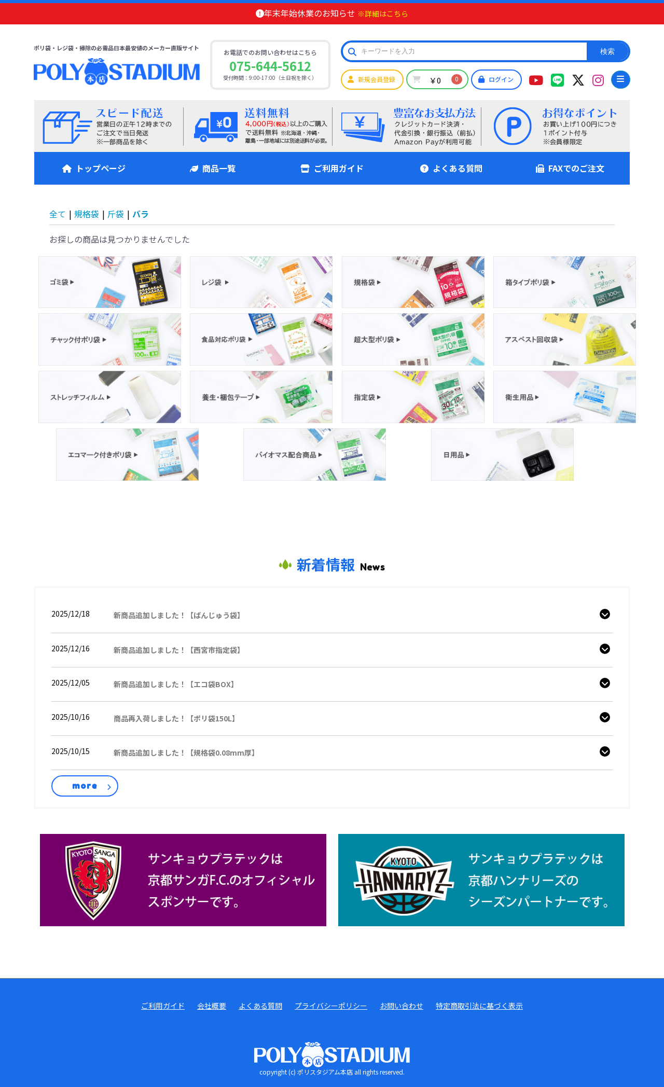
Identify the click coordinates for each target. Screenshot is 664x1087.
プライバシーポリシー (331, 1006)
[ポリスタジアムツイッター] (578, 79)
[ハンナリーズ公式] (481, 879)
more (85, 786)
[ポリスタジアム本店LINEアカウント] (557, 79)
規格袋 (86, 213)
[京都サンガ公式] (183, 879)
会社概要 (211, 1006)
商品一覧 (213, 168)
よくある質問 (451, 168)
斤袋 (115, 213)
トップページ (94, 168)
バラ (140, 213)
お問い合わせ (401, 1006)
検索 (607, 51)
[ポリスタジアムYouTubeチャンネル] (536, 79)
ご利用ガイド (332, 168)
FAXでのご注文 (570, 168)
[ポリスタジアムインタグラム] (598, 79)
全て (57, 213)
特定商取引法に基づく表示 (479, 1006)
